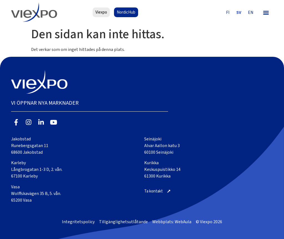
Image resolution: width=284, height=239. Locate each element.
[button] (266, 12)
